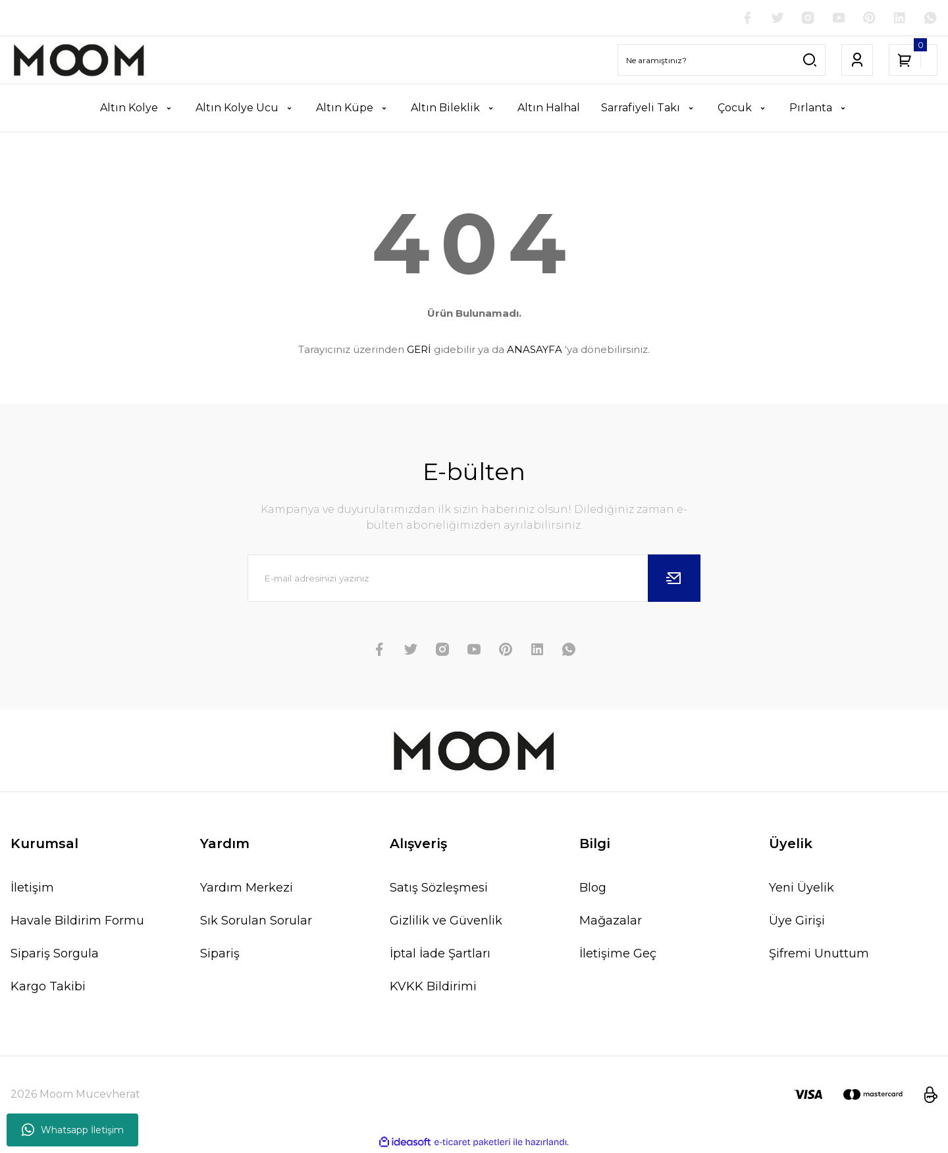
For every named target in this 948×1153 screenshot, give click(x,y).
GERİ (419, 350)
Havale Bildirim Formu (77, 922)
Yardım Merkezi (246, 889)
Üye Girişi (797, 922)
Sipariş (220, 955)
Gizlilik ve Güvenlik (446, 922)
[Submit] (674, 579)
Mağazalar (610, 922)
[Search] (722, 61)
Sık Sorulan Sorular (256, 922)
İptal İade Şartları (440, 955)
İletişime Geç (617, 955)
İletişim (32, 889)
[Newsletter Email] (474, 579)
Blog (592, 889)
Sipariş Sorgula (55, 955)
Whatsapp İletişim (73, 1130)
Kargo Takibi (48, 987)
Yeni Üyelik (801, 889)
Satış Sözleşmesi (439, 889)
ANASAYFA (534, 350)
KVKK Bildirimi (433, 987)
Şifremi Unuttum (819, 955)
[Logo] (79, 61)
